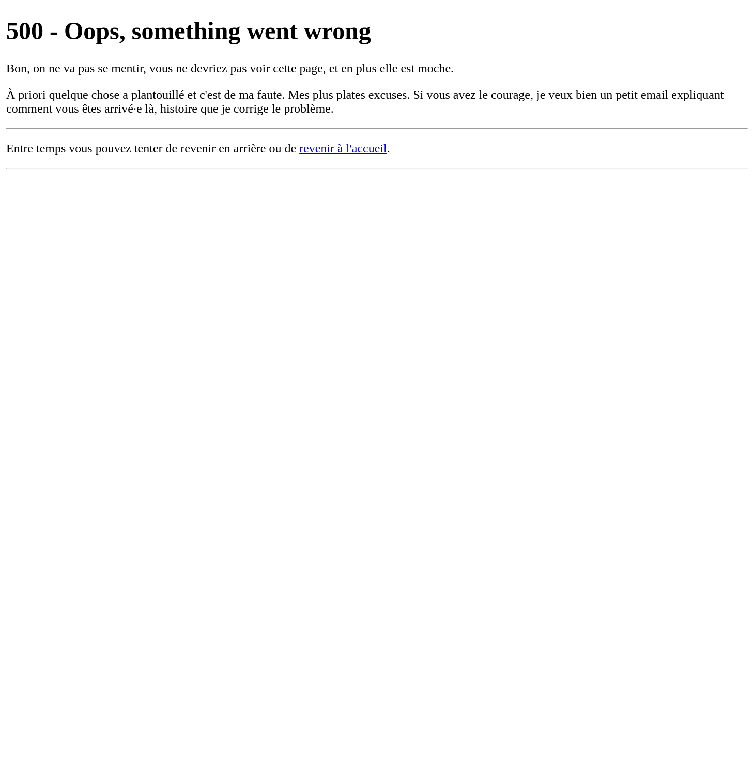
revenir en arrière (223, 148)
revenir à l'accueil (343, 148)
